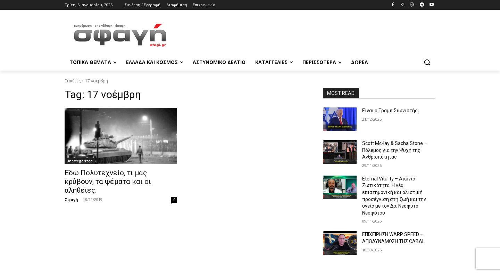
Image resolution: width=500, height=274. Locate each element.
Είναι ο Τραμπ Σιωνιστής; (390, 110)
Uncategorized (80, 161)
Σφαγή (71, 199)
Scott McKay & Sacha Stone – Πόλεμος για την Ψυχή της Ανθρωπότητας (394, 150)
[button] (427, 62)
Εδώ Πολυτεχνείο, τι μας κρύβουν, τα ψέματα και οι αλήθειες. (108, 181)
